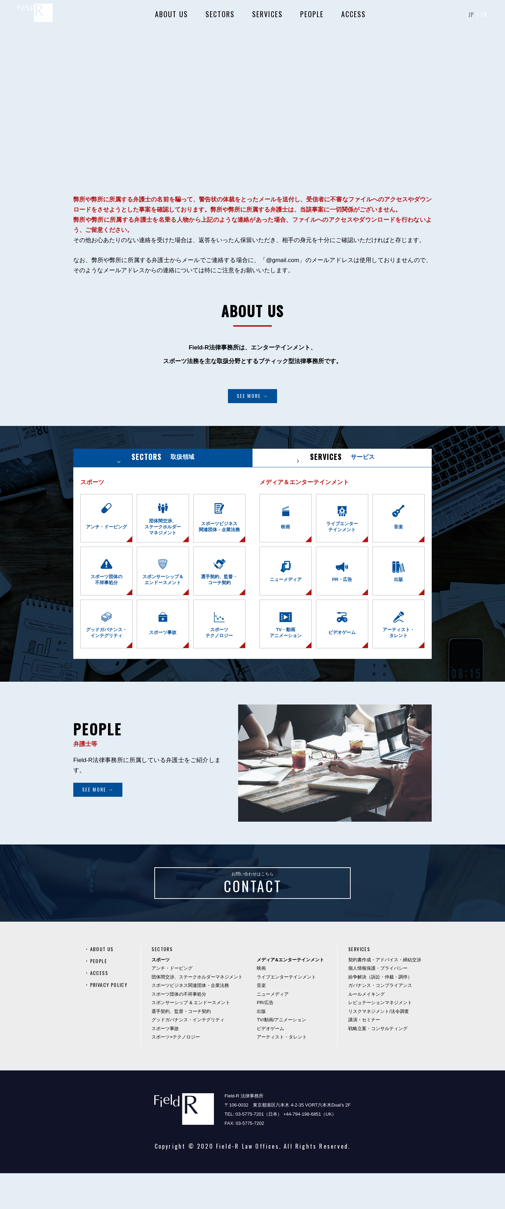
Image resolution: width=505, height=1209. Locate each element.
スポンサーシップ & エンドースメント (193, 1038)
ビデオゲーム (273, 1064)
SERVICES (266, 17)
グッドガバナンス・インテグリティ (190, 1055)
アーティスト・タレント (285, 1073)
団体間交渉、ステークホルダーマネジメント (199, 1012)
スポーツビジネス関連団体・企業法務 (193, 1021)
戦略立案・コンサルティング (378, 1064)
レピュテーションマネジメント (380, 1038)
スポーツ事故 (168, 1064)
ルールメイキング (366, 1030)
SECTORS (219, 17)
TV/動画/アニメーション (284, 1055)
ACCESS (352, 17)
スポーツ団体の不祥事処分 (181, 1030)
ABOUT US (170, 17)
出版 (264, 1047)
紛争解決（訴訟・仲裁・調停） (380, 1012)
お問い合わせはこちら (252, 912)
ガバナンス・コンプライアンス (380, 1021)
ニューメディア (275, 1030)
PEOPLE (311, 17)
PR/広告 (268, 1038)
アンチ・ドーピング (174, 1004)
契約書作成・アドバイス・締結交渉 (384, 995)
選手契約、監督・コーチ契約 (184, 1047)
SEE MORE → (252, 395)
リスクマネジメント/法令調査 (378, 1047)
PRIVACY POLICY (111, 1020)
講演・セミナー (364, 1055)
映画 (264, 1004)
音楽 (264, 1021)
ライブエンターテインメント (289, 1012)
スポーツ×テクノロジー (178, 1073)
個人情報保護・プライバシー (378, 1004)
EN (483, 17)
